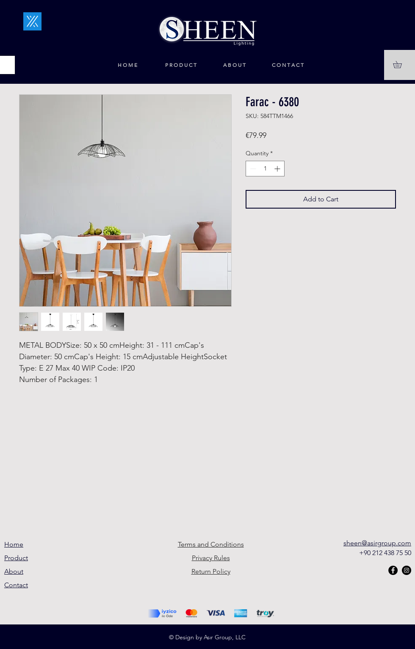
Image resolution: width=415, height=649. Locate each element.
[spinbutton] (265, 168)
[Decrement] (252, 168)
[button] (401, 64)
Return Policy (210, 571)
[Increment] (278, 168)
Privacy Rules (211, 558)
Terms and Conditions (211, 544)
